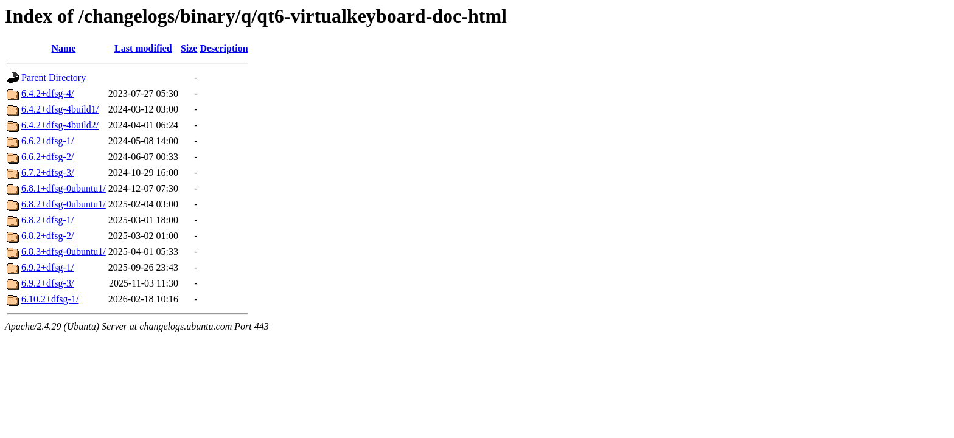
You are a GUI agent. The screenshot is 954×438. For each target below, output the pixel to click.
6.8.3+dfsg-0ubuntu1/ (63, 251)
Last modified (143, 48)
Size (189, 48)
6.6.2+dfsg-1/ (47, 141)
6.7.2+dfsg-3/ (47, 172)
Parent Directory (53, 77)
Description (224, 48)
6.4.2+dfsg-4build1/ (60, 109)
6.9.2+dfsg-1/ (47, 267)
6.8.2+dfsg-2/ (47, 236)
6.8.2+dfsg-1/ (47, 220)
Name (63, 48)
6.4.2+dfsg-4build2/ (60, 125)
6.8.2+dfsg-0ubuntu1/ (63, 204)
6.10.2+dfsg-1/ (49, 299)
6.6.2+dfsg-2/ (47, 156)
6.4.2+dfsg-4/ (47, 93)
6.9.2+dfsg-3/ (47, 283)
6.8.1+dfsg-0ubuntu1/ (63, 188)
